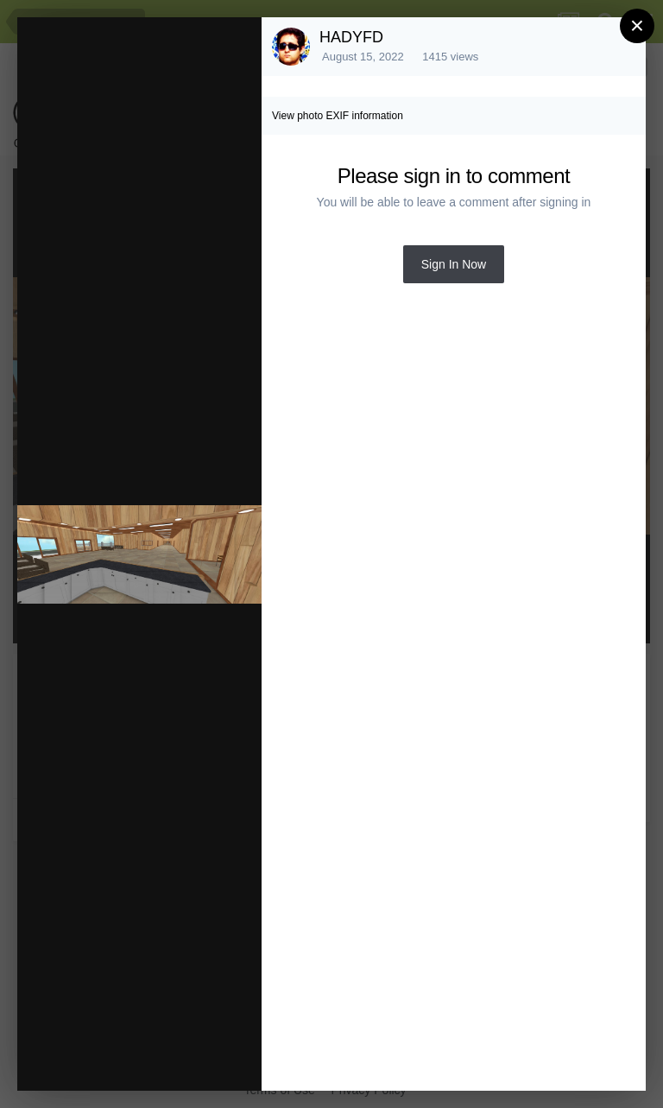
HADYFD (351, 37)
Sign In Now (453, 264)
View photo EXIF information (337, 116)
